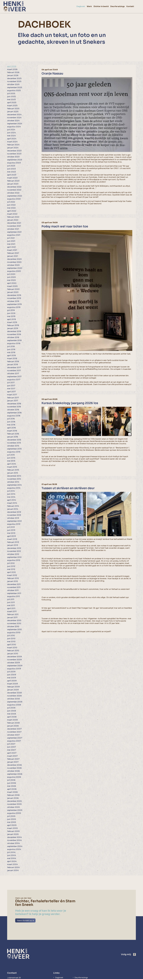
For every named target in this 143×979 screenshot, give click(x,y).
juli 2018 (11, 346)
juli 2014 (11, 491)
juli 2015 (11, 455)
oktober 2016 (13, 410)
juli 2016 (11, 419)
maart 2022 (12, 214)
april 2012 (11, 572)
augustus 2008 (14, 705)
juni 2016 (11, 422)
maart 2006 (12, 792)
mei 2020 (11, 280)
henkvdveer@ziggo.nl (16, 968)
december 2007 (14, 729)
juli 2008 (11, 708)
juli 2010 (11, 635)
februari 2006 (13, 795)
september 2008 (14, 702)
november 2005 (14, 804)
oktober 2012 (13, 554)
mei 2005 (11, 822)
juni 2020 (11, 277)
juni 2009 (11, 675)
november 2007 (14, 732)
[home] (15, 6)
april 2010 (11, 644)
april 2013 (11, 536)
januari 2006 (13, 798)
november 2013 (14, 515)
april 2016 (11, 428)
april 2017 (11, 391)
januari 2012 (12, 581)
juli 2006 (11, 780)
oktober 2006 (13, 771)
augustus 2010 (13, 632)
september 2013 (14, 521)
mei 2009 (11, 678)
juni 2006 (11, 783)
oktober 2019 (13, 301)
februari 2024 (13, 145)
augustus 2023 (14, 163)
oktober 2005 (13, 807)
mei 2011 (11, 605)
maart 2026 (12, 69)
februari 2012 (13, 578)
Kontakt (78, 964)
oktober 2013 (13, 518)
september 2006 (14, 774)
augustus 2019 (13, 307)
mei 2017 (11, 388)
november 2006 (14, 768)
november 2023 (14, 154)
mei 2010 (11, 641)
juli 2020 (11, 274)
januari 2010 (12, 653)
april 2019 (11, 319)
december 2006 (14, 765)
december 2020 (14, 259)
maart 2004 (12, 864)
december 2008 (14, 693)
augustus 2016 (13, 416)
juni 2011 (11, 602)
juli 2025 (11, 93)
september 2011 (14, 593)
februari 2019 (13, 325)
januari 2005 (13, 834)
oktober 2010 (13, 626)
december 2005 (14, 801)
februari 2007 (13, 759)
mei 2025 (11, 99)
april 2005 (11, 825)
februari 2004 (13, 867)
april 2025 (11, 102)
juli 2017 (11, 382)
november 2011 (13, 587)
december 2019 (14, 295)
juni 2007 (11, 747)
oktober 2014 (13, 482)
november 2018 (14, 334)
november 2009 (14, 659)
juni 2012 (11, 566)
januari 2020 (13, 292)
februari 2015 (13, 470)
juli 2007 (11, 744)
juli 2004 (11, 852)
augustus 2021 (13, 235)
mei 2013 (11, 533)
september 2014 (14, 485)
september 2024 (14, 123)
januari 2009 (13, 690)
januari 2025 (12, 111)
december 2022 (14, 187)
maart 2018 (12, 358)
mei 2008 (11, 714)
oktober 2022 (13, 193)
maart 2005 (12, 828)
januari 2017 (12, 400)
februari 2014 (13, 506)
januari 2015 (12, 473)
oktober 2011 (13, 590)
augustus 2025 (14, 90)
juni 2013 (11, 530)
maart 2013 (12, 539)
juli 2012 (11, 563)
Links (56, 956)
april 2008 (11, 717)
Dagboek (59, 961)
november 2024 (14, 117)
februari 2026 (13, 72)
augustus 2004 (14, 849)
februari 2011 (12, 614)
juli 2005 (11, 816)
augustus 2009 (14, 669)
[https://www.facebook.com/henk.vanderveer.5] (134, 938)
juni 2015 (11, 458)
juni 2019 (11, 313)
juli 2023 (11, 166)
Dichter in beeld (62, 968)
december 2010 (14, 620)
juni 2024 (11, 132)
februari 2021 (13, 253)
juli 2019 (11, 310)
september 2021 (14, 232)
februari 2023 (13, 181)
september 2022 (14, 196)
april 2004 (12, 861)
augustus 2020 (14, 271)
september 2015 (14, 449)
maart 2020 (12, 286)
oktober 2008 (13, 699)
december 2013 (14, 512)
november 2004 (14, 840)
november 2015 (14, 443)
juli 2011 (10, 599)
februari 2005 (13, 831)
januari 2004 (13, 870)
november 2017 (14, 370)
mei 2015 (11, 461)
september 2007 (14, 738)
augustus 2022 (14, 199)
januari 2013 (12, 545)
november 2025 (14, 81)
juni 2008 (11, 711)
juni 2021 (11, 241)
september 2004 (14, 846)
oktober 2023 (13, 157)
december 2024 (14, 114)
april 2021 (11, 247)
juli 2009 (11, 672)
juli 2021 (11, 238)
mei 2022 (11, 208)
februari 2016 (13, 434)
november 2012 (14, 551)
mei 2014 (11, 497)
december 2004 (14, 837)
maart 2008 (12, 720)
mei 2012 (11, 569)
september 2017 (14, 376)
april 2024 (11, 139)
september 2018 (14, 340)
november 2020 (14, 262)
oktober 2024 (13, 120)
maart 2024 (12, 142)
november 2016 (14, 407)
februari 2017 (13, 397)
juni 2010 (11, 638)
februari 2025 (13, 108)
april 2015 (11, 464)
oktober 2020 (13, 265)
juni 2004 (11, 855)
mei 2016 (11, 425)
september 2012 (14, 557)
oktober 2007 (13, 735)
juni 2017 (11, 385)
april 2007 (11, 753)
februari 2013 (13, 542)
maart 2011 (12, 611)
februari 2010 (13, 650)
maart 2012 (12, 575)
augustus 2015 (13, 452)
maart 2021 (12, 250)
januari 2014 (12, 509)
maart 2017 (12, 394)
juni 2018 (11, 349)
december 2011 (14, 584)
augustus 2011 (13, 596)
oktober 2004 (13, 843)
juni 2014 (11, 494)
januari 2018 (12, 364)
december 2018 (14, 331)
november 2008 (14, 696)
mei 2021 (11, 244)
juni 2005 (11, 819)
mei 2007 (11, 750)
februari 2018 (13, 361)
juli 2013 (11, 527)
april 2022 (11, 211)
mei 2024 (11, 136)
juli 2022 (11, 202)
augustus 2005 (14, 813)
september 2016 (14, 413)
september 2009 (14, 665)
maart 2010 (12, 647)
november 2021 (14, 226)
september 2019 (14, 304)
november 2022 (14, 190)
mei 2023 (11, 172)
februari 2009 (13, 687)
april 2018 (11, 355)
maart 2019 (12, 322)
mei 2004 (11, 858)
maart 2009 (12, 684)
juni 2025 (11, 96)
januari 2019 (12, 328)
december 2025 (14, 78)
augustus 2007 (14, 741)
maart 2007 (12, 756)
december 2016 (14, 404)
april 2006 (11, 789)
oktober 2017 (13, 373)
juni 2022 (11, 205)
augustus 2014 (13, 488)
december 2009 (14, 656)
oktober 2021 (13, 229)
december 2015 (14, 440)
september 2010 (14, 629)
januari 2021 (12, 256)
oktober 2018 (13, 337)
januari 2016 (12, 437)
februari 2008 (13, 723)
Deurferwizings (82, 961)
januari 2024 (12, 148)
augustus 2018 (13, 343)
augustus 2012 (13, 560)
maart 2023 (12, 178)
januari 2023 (12, 184)
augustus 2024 (14, 126)
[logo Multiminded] (134, 977)
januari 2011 (12, 617)
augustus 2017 (13, 379)
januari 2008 (13, 726)
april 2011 (11, 608)
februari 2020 (13, 289)
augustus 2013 (13, 524)
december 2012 (14, 548)
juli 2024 (11, 129)
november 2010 (14, 623)
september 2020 (14, 268)
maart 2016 (12, 431)
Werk (57, 964)
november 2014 (14, 479)
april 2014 (11, 500)
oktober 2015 (13, 446)
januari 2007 (13, 762)
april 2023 (11, 175)
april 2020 (11, 283)
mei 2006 (11, 786)
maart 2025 (12, 105)
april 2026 (11, 66)
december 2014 (14, 476)
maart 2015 (12, 467)
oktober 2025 (13, 84)
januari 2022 (12, 220)
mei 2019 (11, 316)
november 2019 (14, 298)
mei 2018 (11, 352)
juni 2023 (11, 169)
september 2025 (14, 87)
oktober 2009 (13, 662)
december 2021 (14, 223)
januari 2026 (12, 75)
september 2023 (14, 160)
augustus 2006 (14, 777)
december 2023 (14, 151)
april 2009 (12, 681)
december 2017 (14, 367)
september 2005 (14, 810)
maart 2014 (12, 503)
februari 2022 (13, 217)
